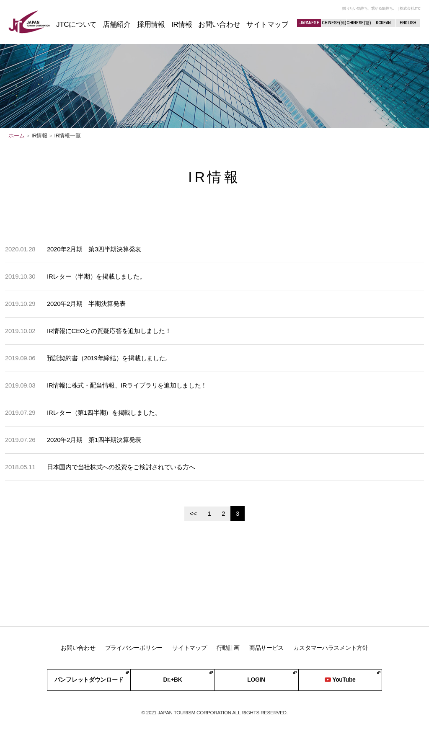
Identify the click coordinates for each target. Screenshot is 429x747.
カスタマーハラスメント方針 (331, 647)
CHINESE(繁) (358, 23)
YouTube (339, 680)
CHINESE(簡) (334, 23)
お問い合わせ (77, 647)
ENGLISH (408, 23)
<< (192, 513)
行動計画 (228, 647)
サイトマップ (189, 647)
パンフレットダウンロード (89, 680)
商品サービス (266, 647)
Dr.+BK (172, 680)
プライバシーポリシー (133, 647)
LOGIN (256, 680)
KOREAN (383, 23)
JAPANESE (309, 23)
